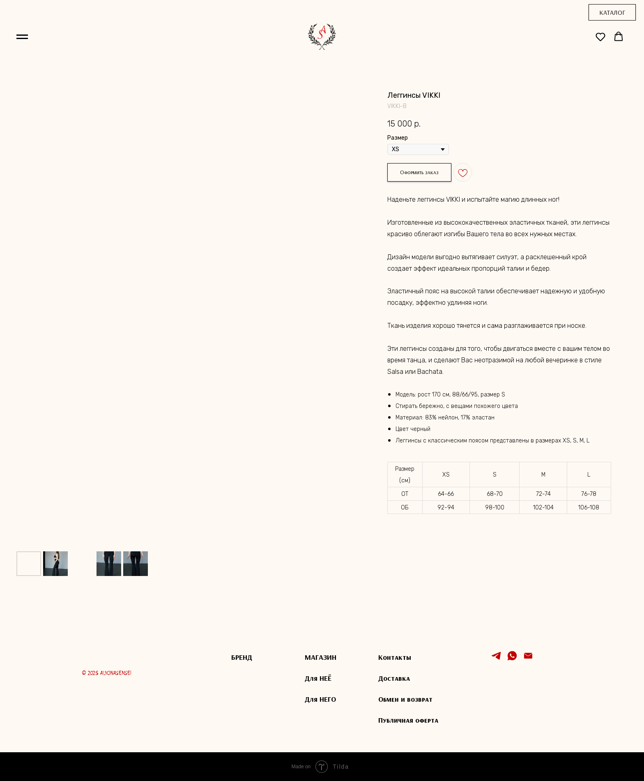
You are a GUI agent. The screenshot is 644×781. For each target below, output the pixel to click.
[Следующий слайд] (357, 314)
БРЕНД (241, 657)
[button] (600, 36)
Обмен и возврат (405, 699)
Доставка (394, 678)
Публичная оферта (408, 720)
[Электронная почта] (528, 659)
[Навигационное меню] (22, 37)
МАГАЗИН (320, 657)
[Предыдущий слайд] (30, 314)
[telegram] (496, 659)
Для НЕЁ (318, 678)
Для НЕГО (320, 699)
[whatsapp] (512, 659)
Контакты (394, 657)
